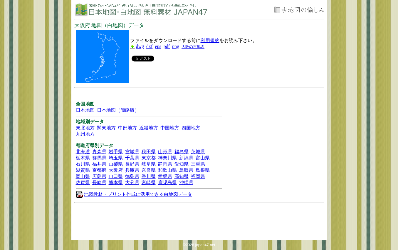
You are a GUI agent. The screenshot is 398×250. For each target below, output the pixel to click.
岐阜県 (149, 163)
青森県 (99, 151)
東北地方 (85, 127)
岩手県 (116, 151)
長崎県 (99, 182)
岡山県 (83, 176)
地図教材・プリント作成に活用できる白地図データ (138, 194)
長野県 (132, 163)
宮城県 (132, 151)
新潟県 (186, 157)
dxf (149, 46)
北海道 (83, 151)
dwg (140, 46)
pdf (167, 46)
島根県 (203, 170)
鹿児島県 (167, 182)
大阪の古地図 (193, 46)
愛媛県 (165, 176)
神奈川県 (167, 157)
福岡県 (198, 176)
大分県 (132, 182)
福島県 (181, 151)
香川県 (149, 176)
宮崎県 (149, 182)
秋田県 (149, 151)
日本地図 (85, 110)
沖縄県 (186, 182)
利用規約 (210, 40)
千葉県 (132, 157)
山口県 (116, 176)
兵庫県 (132, 170)
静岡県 (165, 163)
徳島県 (132, 176)
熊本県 (116, 182)
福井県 (99, 163)
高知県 (181, 176)
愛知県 (181, 163)
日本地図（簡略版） (118, 110)
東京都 (149, 157)
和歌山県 (167, 170)
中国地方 (169, 127)
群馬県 (99, 157)
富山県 (203, 157)
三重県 (198, 163)
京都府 (99, 170)
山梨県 (116, 163)
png (175, 46)
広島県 (99, 176)
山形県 (165, 151)
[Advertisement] (199, 72)
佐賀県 (83, 182)
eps (158, 46)
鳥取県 (186, 170)
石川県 (83, 163)
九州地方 (85, 133)
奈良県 (149, 170)
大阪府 (116, 170)
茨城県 (198, 151)
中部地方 (127, 127)
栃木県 (83, 157)
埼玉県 (116, 157)
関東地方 (106, 127)
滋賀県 (83, 170)
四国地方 (191, 127)
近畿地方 (148, 127)
